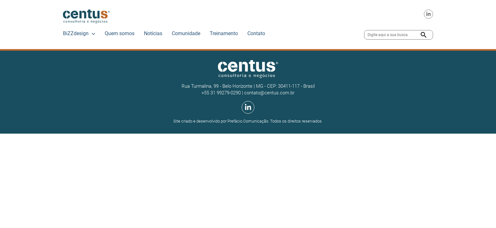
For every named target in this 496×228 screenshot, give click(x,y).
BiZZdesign (76, 33)
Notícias (153, 33)
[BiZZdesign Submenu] (93, 33)
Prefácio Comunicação (247, 121)
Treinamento (224, 33)
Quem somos (119, 33)
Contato (256, 33)
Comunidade (186, 33)
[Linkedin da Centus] (428, 14)
